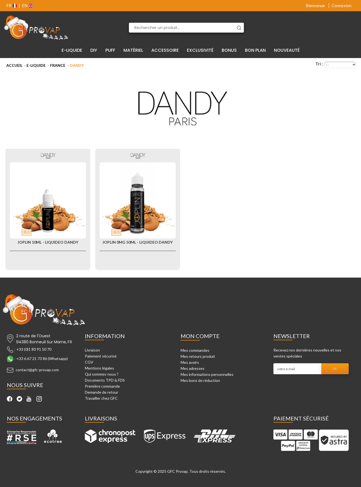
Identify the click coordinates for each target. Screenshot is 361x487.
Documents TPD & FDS (105, 380)
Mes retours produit (198, 356)
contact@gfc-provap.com (37, 369)
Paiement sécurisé (101, 356)
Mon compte (200, 336)
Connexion (341, 5)
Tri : (319, 63)
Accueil (14, 65)
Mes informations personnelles (207, 374)
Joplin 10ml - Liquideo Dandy (48, 242)
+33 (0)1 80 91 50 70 (33, 349)
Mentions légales (99, 368)
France (57, 65)
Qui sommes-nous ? (102, 374)
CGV (89, 362)
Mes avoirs (190, 362)
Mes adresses (192, 368)
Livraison (92, 350)
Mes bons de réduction (200, 380)
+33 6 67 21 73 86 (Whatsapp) (42, 358)
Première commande (102, 386)
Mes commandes (195, 350)
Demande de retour (101, 392)
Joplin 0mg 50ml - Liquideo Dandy (137, 242)
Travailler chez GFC (101, 398)
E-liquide (36, 65)
